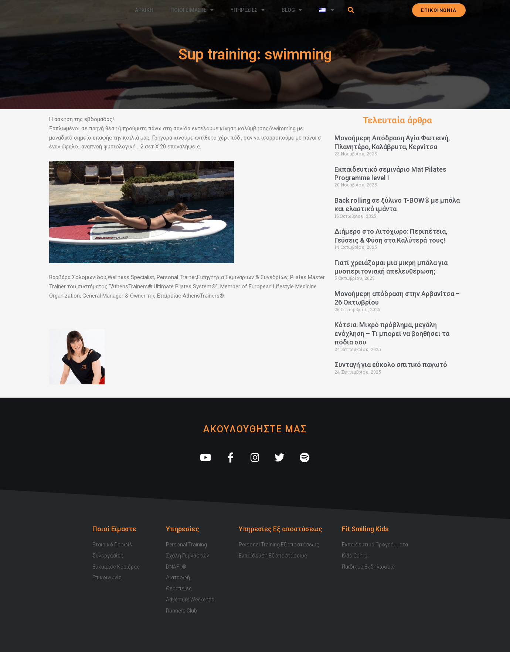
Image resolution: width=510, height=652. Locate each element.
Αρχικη (144, 10)
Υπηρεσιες (248, 10)
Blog (292, 10)
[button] (351, 10)
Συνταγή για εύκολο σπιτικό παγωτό (390, 364)
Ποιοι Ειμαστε (192, 10)
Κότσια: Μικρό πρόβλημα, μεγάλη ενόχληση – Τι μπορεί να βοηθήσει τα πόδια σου (391, 333)
